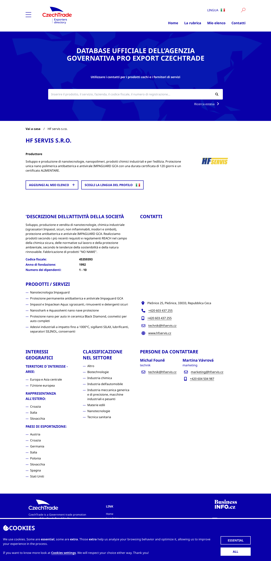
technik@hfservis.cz (162, 325)
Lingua (216, 10)
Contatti (238, 23)
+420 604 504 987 (202, 379)
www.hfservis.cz (159, 333)
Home (173, 23)
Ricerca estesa (207, 104)
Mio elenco (216, 23)
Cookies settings (63, 553)
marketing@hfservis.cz (207, 372)
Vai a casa (33, 129)
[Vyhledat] (243, 10)
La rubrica (192, 23)
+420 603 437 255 (160, 310)
